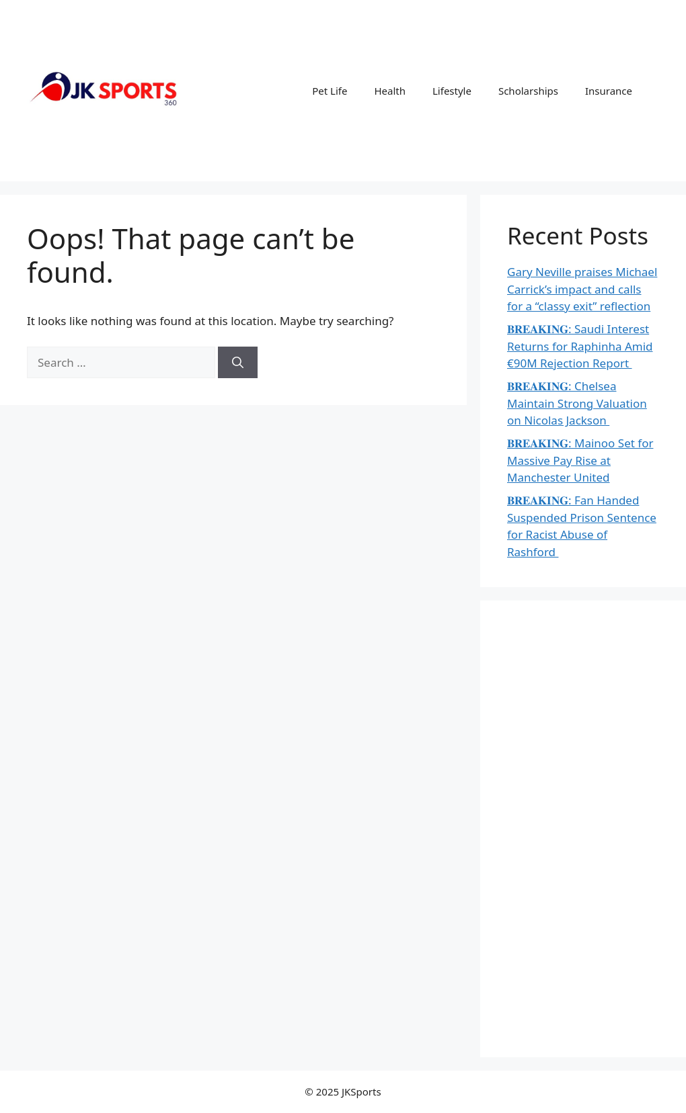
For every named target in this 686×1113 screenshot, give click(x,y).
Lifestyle (451, 90)
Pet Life (329, 90)
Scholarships (528, 90)
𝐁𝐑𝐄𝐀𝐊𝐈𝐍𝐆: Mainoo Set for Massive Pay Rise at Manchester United (580, 460)
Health (390, 90)
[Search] (238, 363)
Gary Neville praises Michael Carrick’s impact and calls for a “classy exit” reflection (582, 289)
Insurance (608, 90)
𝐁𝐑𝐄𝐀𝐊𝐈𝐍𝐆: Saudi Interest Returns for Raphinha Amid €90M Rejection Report (580, 346)
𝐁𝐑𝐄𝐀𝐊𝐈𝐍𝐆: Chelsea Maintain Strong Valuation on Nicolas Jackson (577, 403)
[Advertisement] (583, 828)
